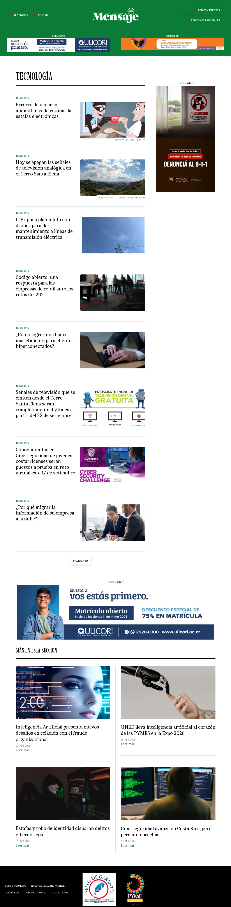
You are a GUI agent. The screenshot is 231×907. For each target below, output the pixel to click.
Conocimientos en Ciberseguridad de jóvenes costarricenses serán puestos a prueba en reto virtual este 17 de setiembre (45, 461)
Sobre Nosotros (15, 885)
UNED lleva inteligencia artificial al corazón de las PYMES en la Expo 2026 (168, 730)
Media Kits (12, 892)
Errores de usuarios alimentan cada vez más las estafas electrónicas (45, 110)
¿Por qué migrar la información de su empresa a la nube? (45, 513)
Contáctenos (59, 892)
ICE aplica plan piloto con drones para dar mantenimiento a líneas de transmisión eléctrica (44, 228)
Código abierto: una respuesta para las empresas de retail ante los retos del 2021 (44, 286)
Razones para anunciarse (48, 885)
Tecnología (22, 98)
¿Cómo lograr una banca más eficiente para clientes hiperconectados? (45, 340)
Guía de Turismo (35, 892)
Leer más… (24, 750)
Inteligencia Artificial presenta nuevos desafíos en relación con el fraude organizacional (57, 733)
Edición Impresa (206, 10)
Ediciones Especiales (202, 20)
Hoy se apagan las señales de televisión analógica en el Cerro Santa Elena (43, 168)
